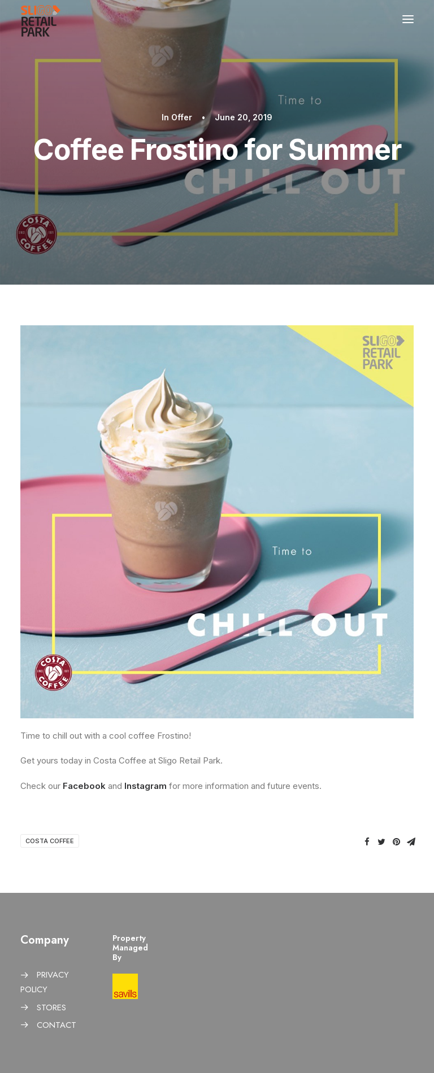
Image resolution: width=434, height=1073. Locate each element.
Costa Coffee (49, 841)
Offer (181, 117)
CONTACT (56, 1025)
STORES (51, 1007)
